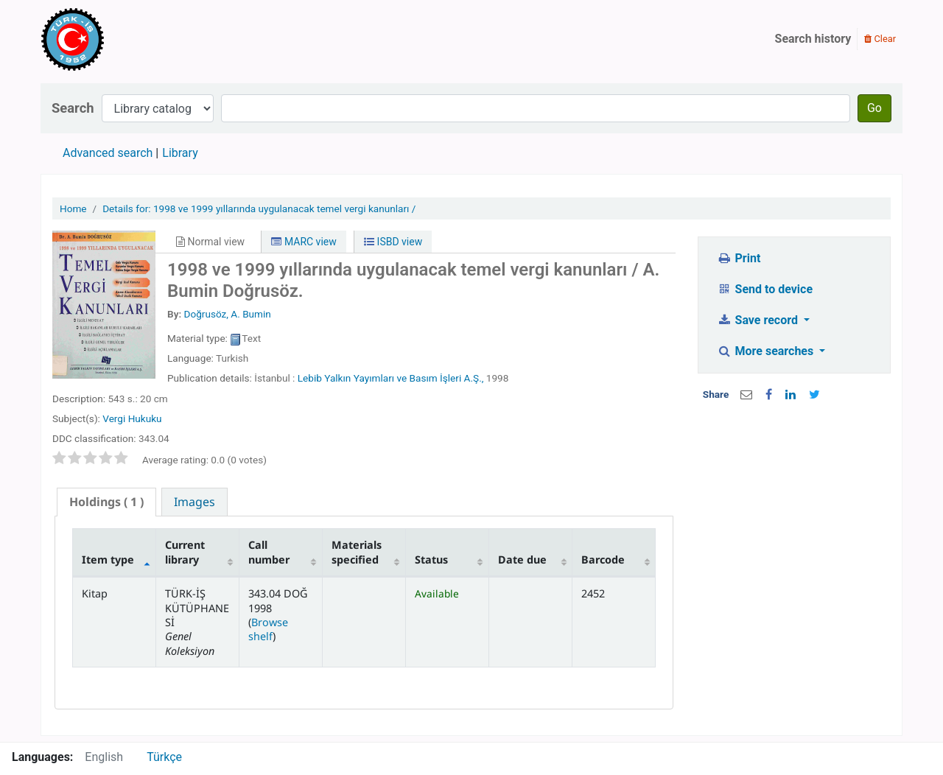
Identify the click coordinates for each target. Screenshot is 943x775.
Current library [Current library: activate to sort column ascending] (185, 552)
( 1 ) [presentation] (106, 502)
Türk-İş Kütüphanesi (115, 39)
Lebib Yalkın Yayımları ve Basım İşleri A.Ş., (391, 378)
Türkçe (164, 757)
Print (738, 258)
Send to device (765, 289)
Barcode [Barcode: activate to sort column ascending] (603, 560)
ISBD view (393, 242)
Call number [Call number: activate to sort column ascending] (269, 552)
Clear (880, 38)
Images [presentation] (194, 502)
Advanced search (108, 153)
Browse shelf (268, 629)
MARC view (303, 242)
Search (73, 108)
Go (874, 108)
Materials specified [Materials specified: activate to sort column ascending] (357, 552)
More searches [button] (766, 351)
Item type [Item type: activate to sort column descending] (108, 560)
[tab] (106, 502)
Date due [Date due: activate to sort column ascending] (522, 560)
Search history (813, 39)
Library (179, 153)
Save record (759, 320)
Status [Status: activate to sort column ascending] (431, 560)
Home (73, 208)
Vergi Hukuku (131, 418)
